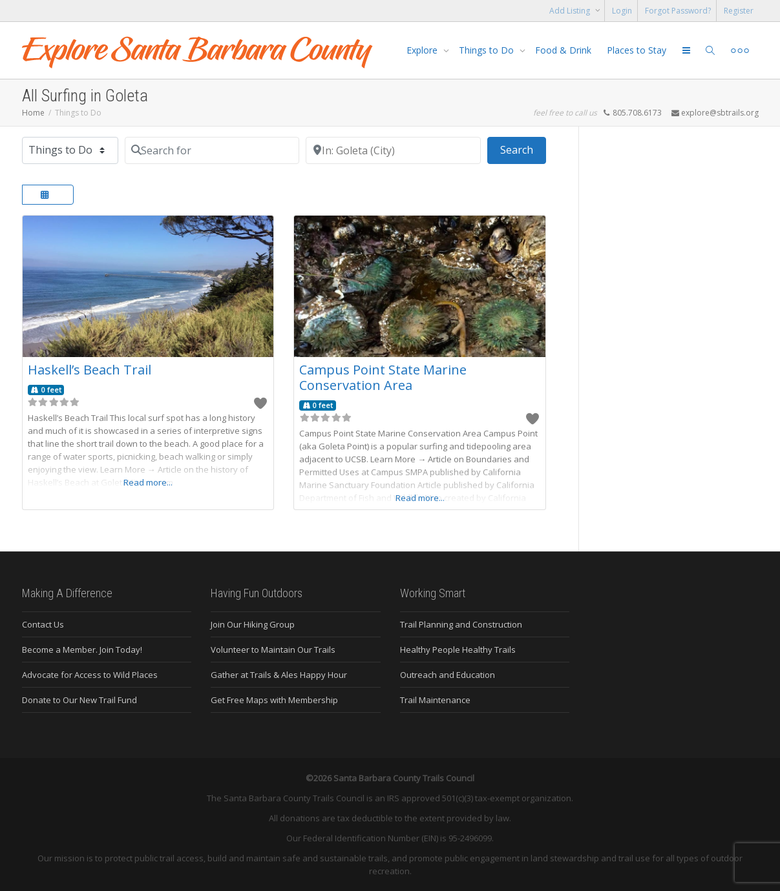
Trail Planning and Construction (461, 624)
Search (523, 149)
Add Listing (570, 10)
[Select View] (48, 195)
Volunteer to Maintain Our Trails (273, 649)
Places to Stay (636, 50)
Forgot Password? (678, 10)
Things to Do (487, 50)
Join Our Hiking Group (253, 624)
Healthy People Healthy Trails (458, 649)
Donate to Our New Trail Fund (79, 700)
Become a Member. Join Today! (82, 649)
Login (622, 10)
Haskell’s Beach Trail (89, 369)
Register (739, 10)
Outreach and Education (447, 675)
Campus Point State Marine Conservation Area (383, 377)
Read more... (148, 482)
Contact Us (43, 624)
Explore (423, 50)
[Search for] (212, 150)
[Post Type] (70, 150)
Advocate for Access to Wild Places (90, 675)
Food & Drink (563, 50)
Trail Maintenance (435, 700)
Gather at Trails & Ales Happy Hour (279, 675)
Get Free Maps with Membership (274, 700)
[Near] (393, 150)
